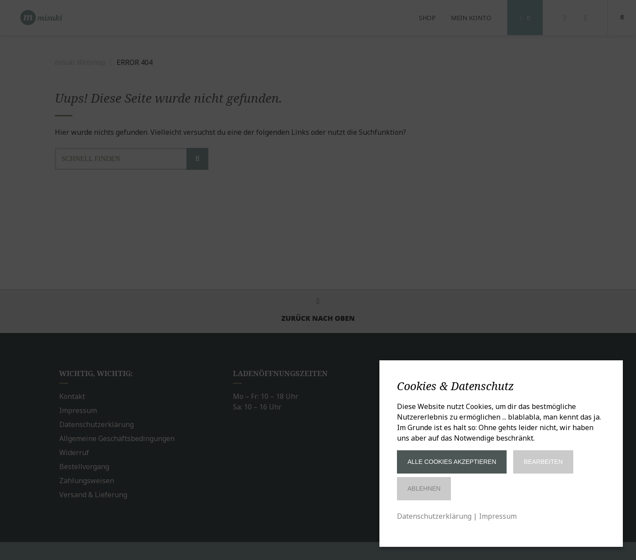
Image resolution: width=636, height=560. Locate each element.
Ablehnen (423, 488)
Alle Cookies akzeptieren (451, 461)
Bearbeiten (543, 461)
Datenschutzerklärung (434, 516)
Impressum (498, 516)
